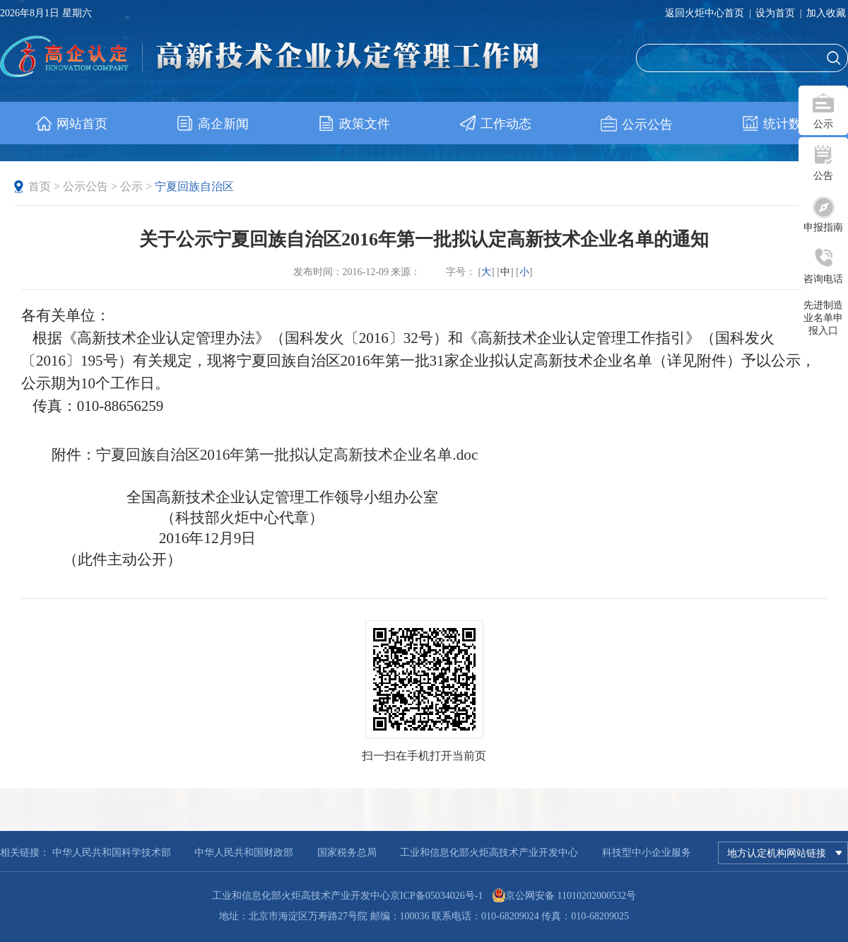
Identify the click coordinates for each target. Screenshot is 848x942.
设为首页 (775, 13)
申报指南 (823, 227)
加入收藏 (826, 13)
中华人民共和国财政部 (243, 852)
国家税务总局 (347, 852)
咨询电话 (823, 279)
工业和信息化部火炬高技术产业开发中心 (489, 852)
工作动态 (495, 123)
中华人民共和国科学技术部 (111, 852)
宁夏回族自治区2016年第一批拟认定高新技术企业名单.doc (287, 454)
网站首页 (71, 123)
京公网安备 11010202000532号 (570, 895)
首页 (39, 186)
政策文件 (354, 123)
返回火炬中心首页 (704, 13)
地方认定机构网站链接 (784, 853)
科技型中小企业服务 (646, 852)
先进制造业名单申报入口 (823, 318)
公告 (823, 175)
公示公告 (636, 124)
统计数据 (778, 123)
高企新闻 (212, 123)
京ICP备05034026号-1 (436, 895)
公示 (823, 124)
